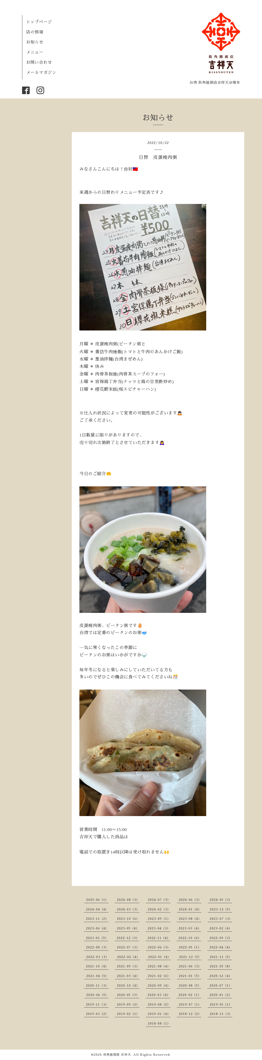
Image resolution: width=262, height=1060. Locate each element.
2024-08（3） (128, 899)
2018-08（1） (159, 1023)
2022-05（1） (190, 947)
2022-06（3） (159, 947)
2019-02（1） (128, 1013)
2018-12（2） (190, 1013)
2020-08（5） (190, 985)
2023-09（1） (159, 918)
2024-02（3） (159, 909)
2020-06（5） (97, 994)
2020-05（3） (128, 994)
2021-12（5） (190, 957)
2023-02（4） (220, 928)
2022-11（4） (159, 938)
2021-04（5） (97, 976)
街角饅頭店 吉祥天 (117, 1054)
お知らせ (34, 42)
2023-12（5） (221, 909)
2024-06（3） (190, 899)
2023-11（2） (97, 918)
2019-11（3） (97, 1004)
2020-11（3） (97, 985)
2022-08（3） (97, 947)
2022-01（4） (159, 957)
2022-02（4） (128, 957)
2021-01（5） (190, 976)
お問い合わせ (39, 62)
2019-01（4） (159, 1013)
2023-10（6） (128, 918)
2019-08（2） (159, 1004)
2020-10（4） (128, 985)
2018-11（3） (221, 1013)
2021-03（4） (128, 976)
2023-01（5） (97, 938)
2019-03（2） (97, 1013)
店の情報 (34, 32)
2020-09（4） (159, 985)
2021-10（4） (97, 966)
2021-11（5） (221, 957)
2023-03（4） (190, 928)
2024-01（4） (190, 909)
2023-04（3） (159, 928)
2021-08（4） (159, 966)
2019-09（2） (128, 1004)
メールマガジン (41, 73)
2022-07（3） (128, 947)
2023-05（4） (128, 928)
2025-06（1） (97, 899)
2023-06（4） (97, 928)
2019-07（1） (190, 1004)
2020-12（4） (220, 976)
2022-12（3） (128, 938)
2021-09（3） (128, 966)
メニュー (34, 52)
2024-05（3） (221, 899)
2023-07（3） (221, 918)
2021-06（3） (190, 966)
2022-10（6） (190, 938)
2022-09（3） (220, 938)
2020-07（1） (220, 985)
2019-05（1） (221, 1004)
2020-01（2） (220, 994)
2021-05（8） (221, 966)
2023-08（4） (190, 918)
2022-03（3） (97, 957)
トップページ (39, 22)
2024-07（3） (159, 899)
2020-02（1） (190, 994)
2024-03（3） (128, 909)
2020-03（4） (159, 994)
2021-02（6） (159, 976)
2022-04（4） (220, 947)
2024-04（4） (97, 909)
